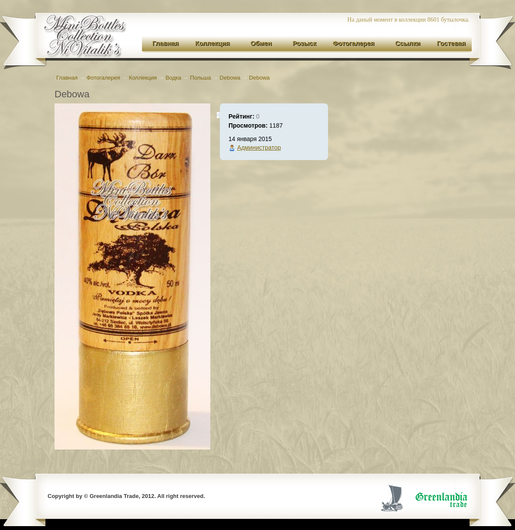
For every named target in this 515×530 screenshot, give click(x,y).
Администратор (259, 147)
